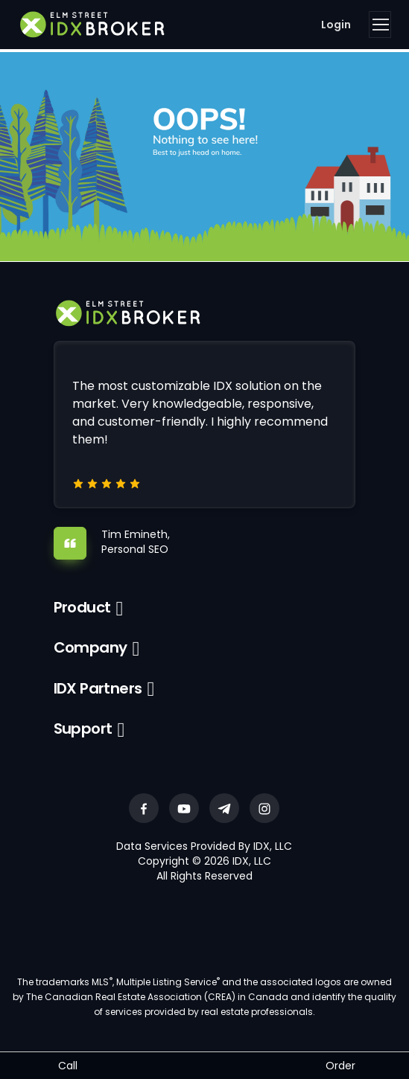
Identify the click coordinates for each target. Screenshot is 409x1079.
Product (82, 607)
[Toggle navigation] (380, 24)
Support (83, 728)
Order (340, 1065)
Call (67, 1065)
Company (90, 647)
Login (336, 24)
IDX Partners (98, 688)
